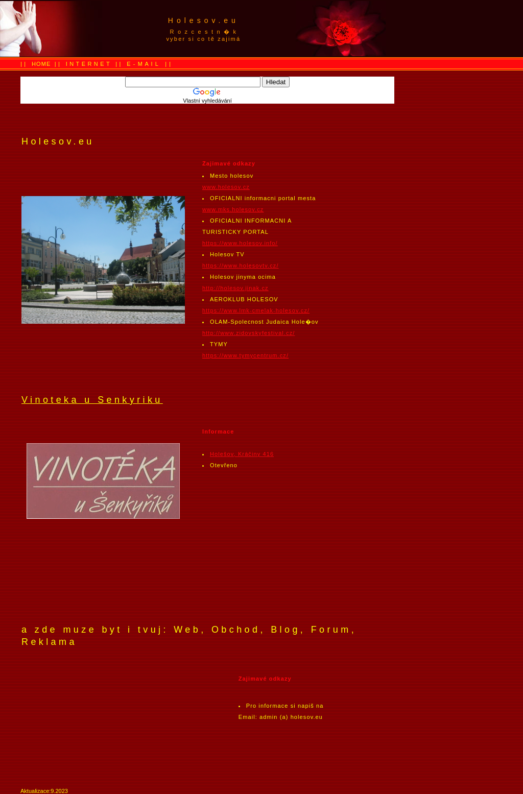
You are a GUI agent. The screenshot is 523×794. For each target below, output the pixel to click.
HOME (41, 64)
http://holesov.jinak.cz (235, 288)
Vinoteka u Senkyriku (92, 400)
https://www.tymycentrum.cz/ (245, 355)
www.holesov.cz (226, 187)
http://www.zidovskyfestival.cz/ (248, 333)
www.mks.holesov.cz (233, 209)
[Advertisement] (425, 29)
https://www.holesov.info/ (240, 243)
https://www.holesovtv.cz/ (240, 265)
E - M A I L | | (149, 64)
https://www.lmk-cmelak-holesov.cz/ (256, 310)
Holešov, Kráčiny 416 (242, 454)
